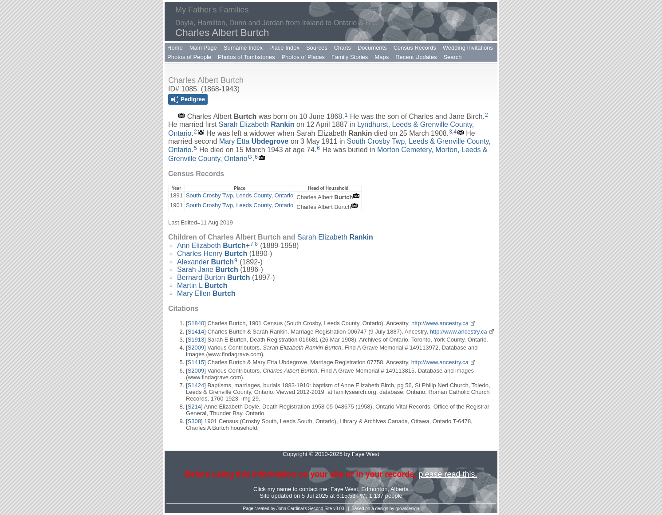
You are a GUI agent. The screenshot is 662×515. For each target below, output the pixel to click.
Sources (316, 47)
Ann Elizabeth (211, 245)
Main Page (203, 47)
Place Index (284, 47)
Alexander (205, 261)
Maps (381, 57)
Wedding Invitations (468, 47)
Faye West (344, 489)
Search (452, 57)
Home (175, 47)
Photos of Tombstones (246, 57)
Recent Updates (416, 57)
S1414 (196, 331)
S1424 (196, 385)
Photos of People (189, 57)
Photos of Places (303, 57)
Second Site (320, 508)
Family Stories (349, 57)
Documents (372, 47)
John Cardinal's (291, 508)
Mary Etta (253, 141)
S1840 (196, 323)
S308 (194, 421)
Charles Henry (212, 253)
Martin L (202, 285)
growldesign (407, 508)
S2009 (196, 347)
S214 (194, 406)
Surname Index (243, 47)
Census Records (415, 47)
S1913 (196, 339)
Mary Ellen (206, 293)
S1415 (196, 362)
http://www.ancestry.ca (440, 323)
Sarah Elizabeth (257, 124)
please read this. (447, 474)
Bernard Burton (213, 277)
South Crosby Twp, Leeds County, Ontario (239, 195)
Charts (342, 47)
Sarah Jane (207, 269)
